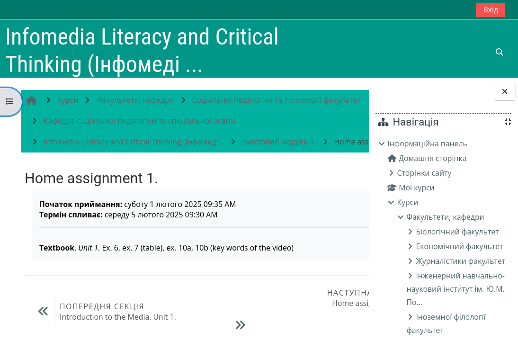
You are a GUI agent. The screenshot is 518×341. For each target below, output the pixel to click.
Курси (407, 202)
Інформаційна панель (427, 143)
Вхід (490, 9)
